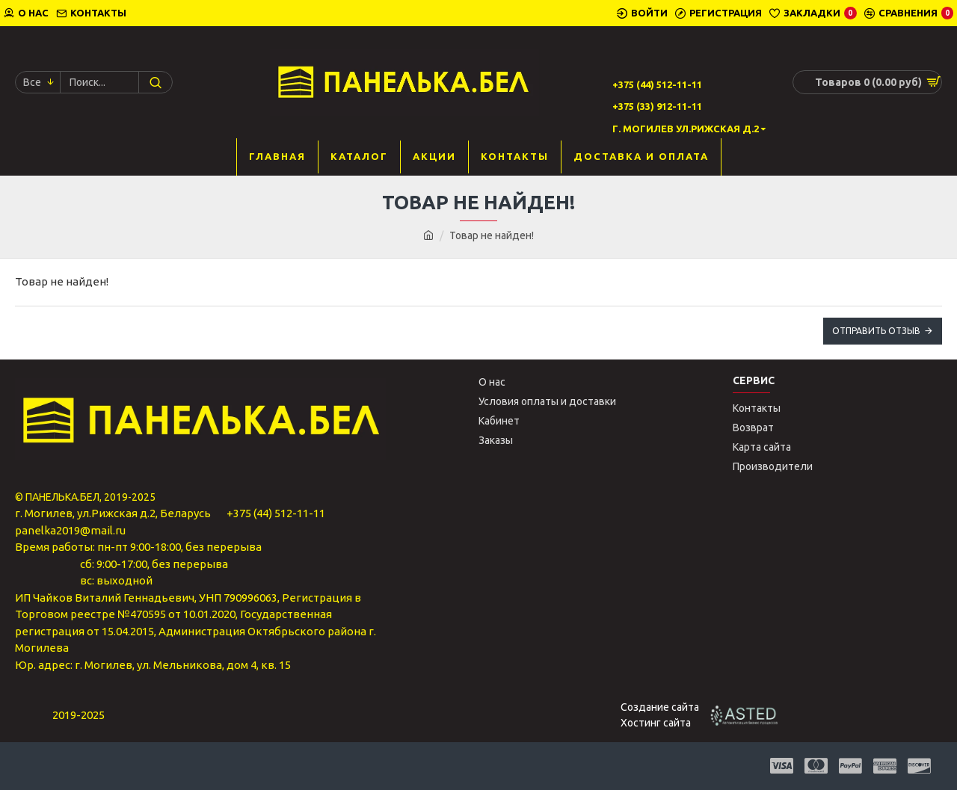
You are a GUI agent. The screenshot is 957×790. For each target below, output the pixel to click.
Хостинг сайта (656, 723)
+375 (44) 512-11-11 (276, 513)
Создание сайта (660, 707)
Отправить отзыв (876, 331)
